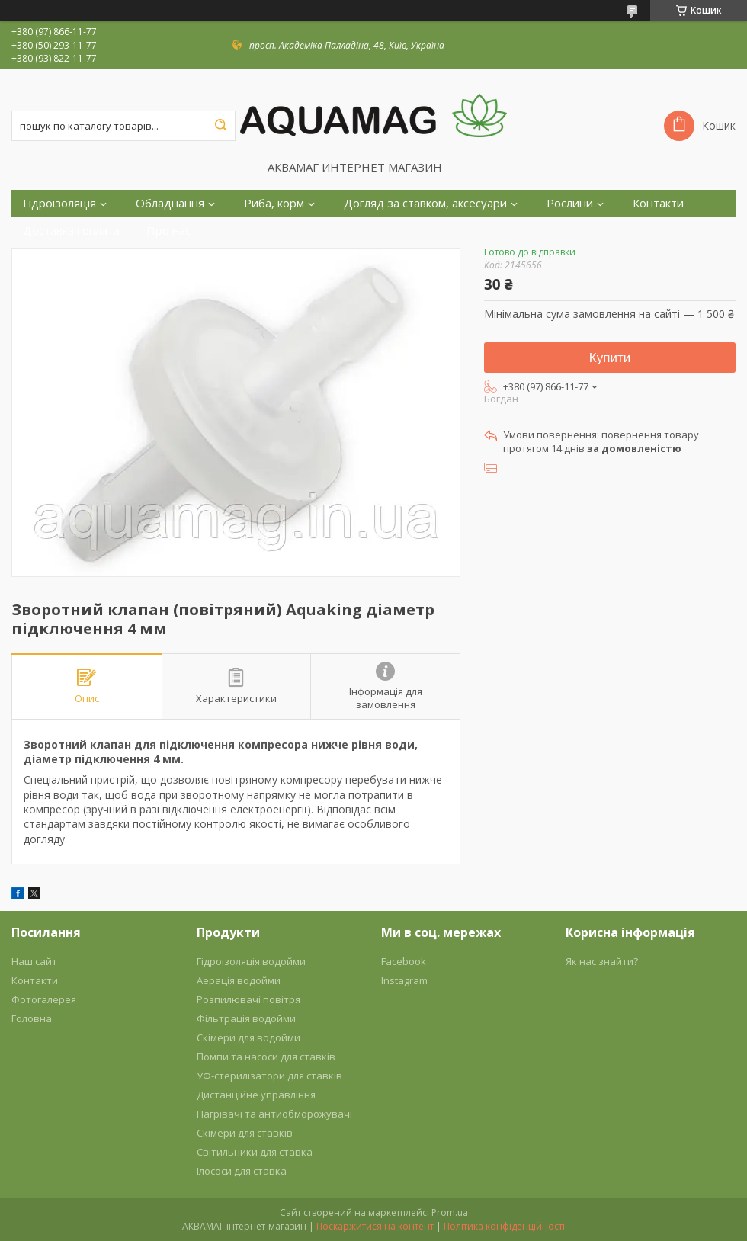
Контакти (658, 203)
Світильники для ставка (255, 1152)
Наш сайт (34, 961)
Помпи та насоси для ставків (266, 1056)
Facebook (403, 961)
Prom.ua (449, 1212)
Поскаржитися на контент (375, 1226)
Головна (31, 1018)
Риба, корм (274, 203)
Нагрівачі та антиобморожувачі (274, 1114)
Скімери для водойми (248, 1037)
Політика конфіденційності (504, 1226)
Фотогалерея (43, 999)
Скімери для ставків (245, 1133)
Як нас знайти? (602, 961)
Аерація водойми (239, 980)
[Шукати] (220, 126)
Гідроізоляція (59, 203)
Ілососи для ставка (242, 1171)
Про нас (168, 230)
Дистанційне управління (256, 1095)
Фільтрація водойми (246, 1018)
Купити (609, 358)
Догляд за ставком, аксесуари (425, 203)
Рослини (570, 203)
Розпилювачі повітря (248, 999)
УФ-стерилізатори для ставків (269, 1075)
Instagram (404, 980)
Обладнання (170, 203)
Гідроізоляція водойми (251, 961)
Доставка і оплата (71, 230)
